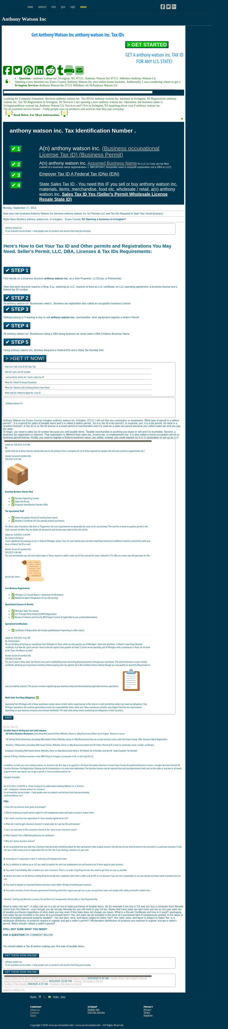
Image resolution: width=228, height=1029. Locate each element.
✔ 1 (16, 149)
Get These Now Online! (21, 955)
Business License (117, 733)
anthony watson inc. (14, 403)
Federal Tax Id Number (92, 750)
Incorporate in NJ (69, 756)
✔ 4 (16, 185)
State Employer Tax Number (125, 750)
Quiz (63, 7)
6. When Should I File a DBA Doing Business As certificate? (29, 835)
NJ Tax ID (12, 726)
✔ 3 (16, 175)
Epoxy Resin (41, 981)
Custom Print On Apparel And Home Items (63, 978)
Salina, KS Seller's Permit (88, 981)
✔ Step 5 (16, 342)
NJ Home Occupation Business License (98, 765)
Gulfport (8, 984)
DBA (140, 739)
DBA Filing (45, 756)
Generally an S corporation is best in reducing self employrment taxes (35, 858)
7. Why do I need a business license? (19, 841)
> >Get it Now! (24, 358)
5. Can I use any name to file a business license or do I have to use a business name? (40, 829)
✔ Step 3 (16, 309)
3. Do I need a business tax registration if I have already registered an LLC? (36, 818)
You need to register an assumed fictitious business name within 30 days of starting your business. (48, 884)
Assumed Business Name (112, 163)
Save (8, 717)
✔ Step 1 (16, 270)
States (33, 1015)
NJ (4, 726)
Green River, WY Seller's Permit (129, 978)
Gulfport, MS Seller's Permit (65, 984)
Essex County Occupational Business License (134, 765)
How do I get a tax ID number (18, 371)
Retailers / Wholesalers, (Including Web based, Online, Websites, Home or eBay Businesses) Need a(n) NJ (50, 744)
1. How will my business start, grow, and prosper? (25, 806)
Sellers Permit (102, 744)
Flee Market (21, 984)
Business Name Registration (155, 739)
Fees (54, 7)
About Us (35, 1009)
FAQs (72, 7)
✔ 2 (16, 164)
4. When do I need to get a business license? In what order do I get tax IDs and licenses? (42, 823)
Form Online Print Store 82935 (21, 978)
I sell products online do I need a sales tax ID (24, 377)
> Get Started (147, 44)
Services (42, 7)
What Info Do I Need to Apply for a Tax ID (23, 392)
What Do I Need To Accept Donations (21, 382)
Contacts (34, 1012)
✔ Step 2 (16, 298)
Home (30, 7)
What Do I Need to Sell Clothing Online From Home (27, 387)
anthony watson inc (62, 771)
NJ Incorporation (53, 768)
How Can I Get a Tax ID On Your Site (20, 366)
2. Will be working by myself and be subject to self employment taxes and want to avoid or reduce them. (49, 812)
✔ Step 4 (16, 326)
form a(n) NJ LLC (86, 756)
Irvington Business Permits (166, 765)
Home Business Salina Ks (18, 981)
